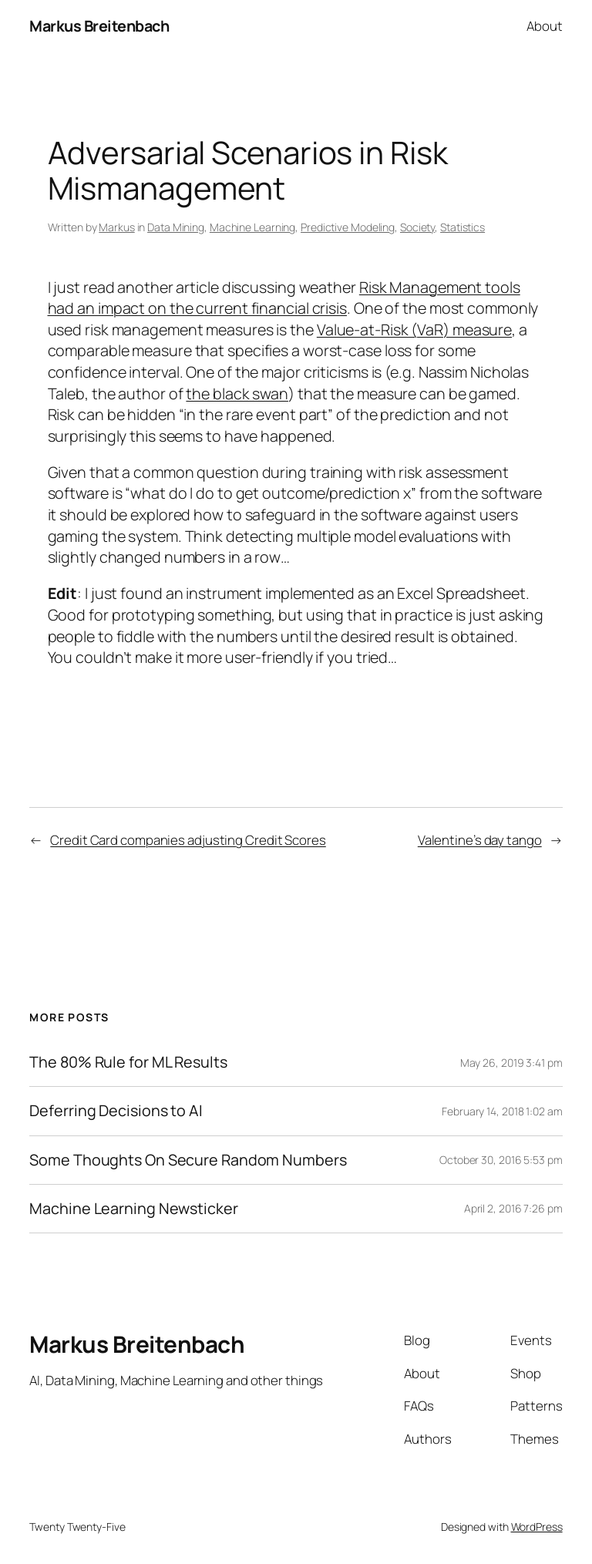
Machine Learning (252, 227)
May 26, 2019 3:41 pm (511, 1062)
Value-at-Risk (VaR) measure (414, 329)
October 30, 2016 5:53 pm (501, 1159)
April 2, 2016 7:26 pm (513, 1208)
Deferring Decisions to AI (116, 1110)
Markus (116, 227)
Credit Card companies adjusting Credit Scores (188, 840)
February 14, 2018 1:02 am (502, 1111)
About (544, 26)
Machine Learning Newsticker (133, 1208)
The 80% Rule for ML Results (128, 1062)
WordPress (537, 1526)
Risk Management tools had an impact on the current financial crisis (284, 298)
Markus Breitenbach (99, 25)
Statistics (462, 227)
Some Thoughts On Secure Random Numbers (187, 1160)
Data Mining (175, 227)
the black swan (237, 393)
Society (417, 227)
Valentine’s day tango (480, 840)
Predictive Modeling (348, 227)
